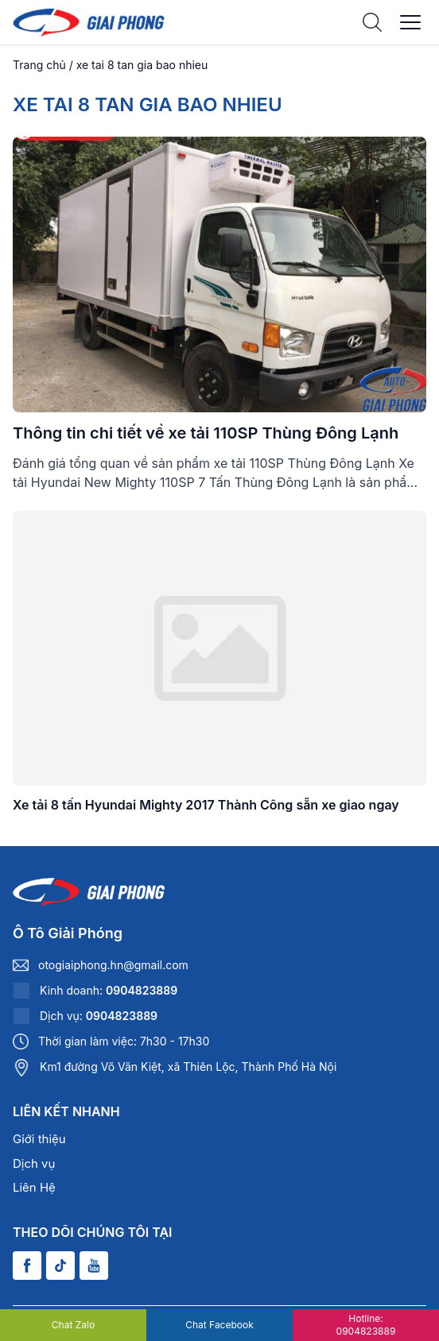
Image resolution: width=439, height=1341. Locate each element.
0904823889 (141, 990)
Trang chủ (39, 64)
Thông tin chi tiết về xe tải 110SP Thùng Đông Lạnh (205, 432)
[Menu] (410, 22)
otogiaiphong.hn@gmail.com (113, 965)
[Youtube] (94, 1265)
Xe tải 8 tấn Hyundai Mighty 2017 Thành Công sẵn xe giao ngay (206, 805)
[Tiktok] (60, 1265)
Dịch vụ (34, 1163)
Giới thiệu (39, 1138)
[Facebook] (27, 1265)
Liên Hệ (34, 1187)
